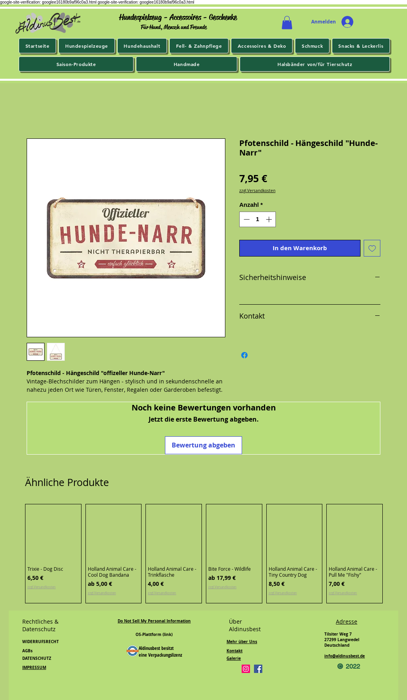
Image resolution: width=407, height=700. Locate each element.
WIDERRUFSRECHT (40, 641)
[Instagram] (246, 669)
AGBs (27, 650)
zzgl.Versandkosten (257, 191)
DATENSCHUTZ (36, 658)
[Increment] (269, 219)
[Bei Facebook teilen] (244, 355)
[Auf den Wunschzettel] (372, 248)
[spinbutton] (257, 219)
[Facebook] (258, 669)
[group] (204, 554)
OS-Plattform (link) (154, 634)
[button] (287, 22)
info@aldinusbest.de (344, 656)
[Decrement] (245, 219)
